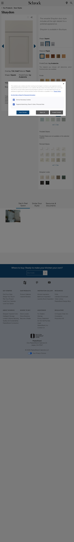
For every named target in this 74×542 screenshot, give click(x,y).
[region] (37, 98)
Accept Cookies (56, 112)
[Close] (63, 84)
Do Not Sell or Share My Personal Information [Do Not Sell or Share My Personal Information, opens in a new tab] (23, 95)
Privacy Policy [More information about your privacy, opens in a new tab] (57, 91)
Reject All (42, 112)
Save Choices (23, 112)
